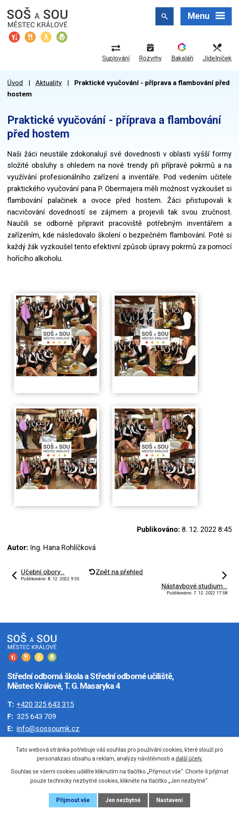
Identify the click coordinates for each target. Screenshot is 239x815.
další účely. (189, 758)
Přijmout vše (73, 800)
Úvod (15, 83)
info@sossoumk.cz (48, 728)
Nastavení (169, 800)
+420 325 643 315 (45, 704)
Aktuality (49, 83)
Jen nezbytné (122, 800)
